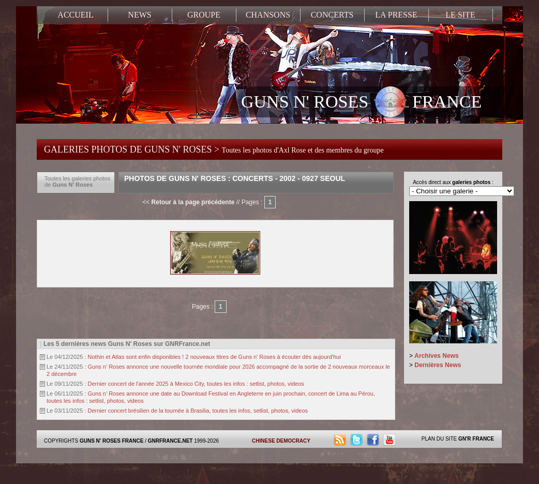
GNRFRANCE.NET (170, 441)
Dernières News (437, 365)
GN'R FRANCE (476, 439)
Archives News (436, 355)
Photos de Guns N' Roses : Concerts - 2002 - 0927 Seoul (234, 178)
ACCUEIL (75, 14)
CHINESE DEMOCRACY (281, 441)
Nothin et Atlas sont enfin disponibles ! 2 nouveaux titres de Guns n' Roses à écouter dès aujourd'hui (214, 357)
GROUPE (203, 14)
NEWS (139, 14)
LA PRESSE (396, 14)
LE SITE (460, 14)
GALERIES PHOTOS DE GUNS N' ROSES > (214, 149)
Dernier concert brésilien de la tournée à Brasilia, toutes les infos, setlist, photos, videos (198, 410)
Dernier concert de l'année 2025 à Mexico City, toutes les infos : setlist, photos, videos (196, 384)
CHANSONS (268, 14)
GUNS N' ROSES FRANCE (361, 103)
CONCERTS (332, 14)
